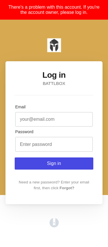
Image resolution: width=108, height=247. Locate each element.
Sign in (54, 163)
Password (24, 131)
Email (20, 107)
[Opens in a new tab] (54, 225)
